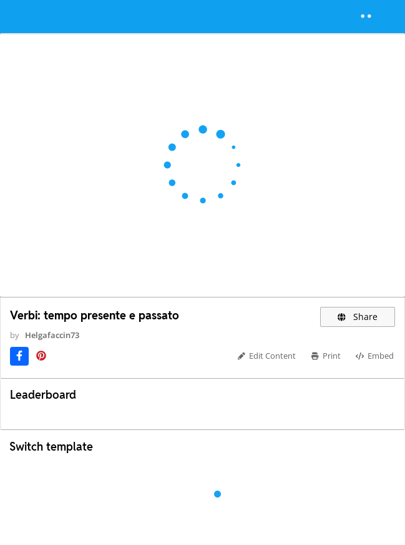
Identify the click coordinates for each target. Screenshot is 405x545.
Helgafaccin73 (52, 335)
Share (358, 316)
